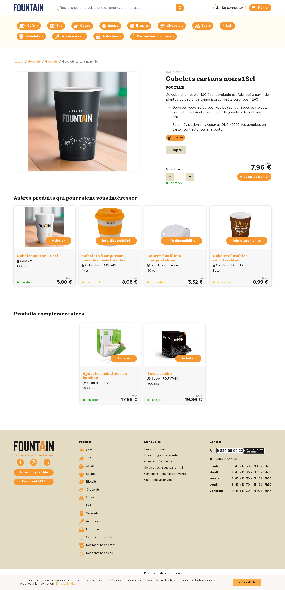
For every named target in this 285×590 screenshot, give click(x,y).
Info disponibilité (116, 240)
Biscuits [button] (139, 26)
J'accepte (247, 582)
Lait (85, 506)
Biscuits (88, 482)
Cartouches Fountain (96, 537)
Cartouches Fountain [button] (152, 36)
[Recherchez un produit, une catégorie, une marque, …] (116, 7)
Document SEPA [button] (34, 481)
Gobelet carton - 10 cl (37, 255)
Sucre (86, 498)
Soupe (87, 474)
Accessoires (91, 522)
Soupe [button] (110, 26)
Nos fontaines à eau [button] (96, 553)
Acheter (58, 240)
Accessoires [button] (68, 36)
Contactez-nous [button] (226, 459)
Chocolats (89, 490)
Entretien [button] (107, 36)
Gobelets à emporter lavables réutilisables (103, 258)
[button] (229, 7)
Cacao (87, 466)
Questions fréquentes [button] (159, 461)
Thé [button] (56, 26)
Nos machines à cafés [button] (97, 545)
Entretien (89, 530)
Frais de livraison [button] (155, 449)
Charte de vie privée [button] (158, 480)
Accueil (19, 61)
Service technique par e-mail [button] (163, 467)
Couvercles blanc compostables (164, 258)
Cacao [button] (82, 26)
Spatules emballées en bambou (105, 375)
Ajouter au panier (254, 176)
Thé (85, 458)
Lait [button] (227, 26)
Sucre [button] (203, 26)
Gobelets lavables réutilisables (230, 258)
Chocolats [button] (171, 26)
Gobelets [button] (30, 36)
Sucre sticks (159, 373)
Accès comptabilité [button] (34, 472)
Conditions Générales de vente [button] (165, 474)
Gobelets (34, 61)
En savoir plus (66, 583)
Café (86, 450)
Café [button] (27, 26)
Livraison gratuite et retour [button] (162, 455)
